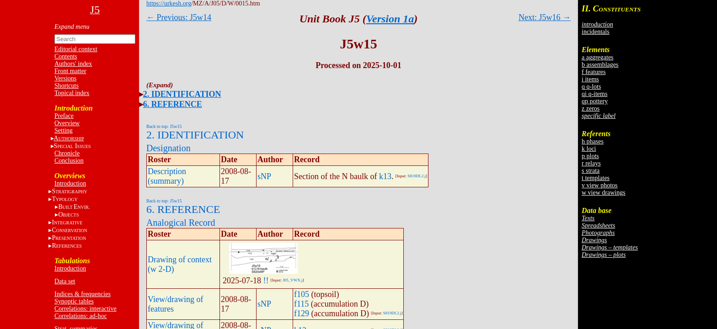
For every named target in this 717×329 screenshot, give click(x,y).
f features (593, 72)
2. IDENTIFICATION (182, 94)
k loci (589, 148)
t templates (596, 178)
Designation (168, 148)
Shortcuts (66, 85)
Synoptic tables (74, 301)
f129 (301, 313)
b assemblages (600, 64)
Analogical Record (180, 223)
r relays (591, 163)
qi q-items (594, 93)
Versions (65, 78)
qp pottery (595, 101)
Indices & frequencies (82, 294)
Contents (65, 56)
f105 (301, 294)
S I (72, 146)
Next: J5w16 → (545, 17)
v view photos (600, 185)
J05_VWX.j (292, 280)
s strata (590, 170)
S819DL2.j (416, 176)
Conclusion (69, 160)
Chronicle (67, 153)
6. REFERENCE (172, 104)
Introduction (70, 183)
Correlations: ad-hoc (80, 316)
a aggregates (598, 57)
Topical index (71, 93)
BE (74, 206)
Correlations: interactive (85, 308)
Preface (64, 115)
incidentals (596, 31)
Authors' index (73, 63)
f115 (301, 303)
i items (590, 79)
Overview (67, 123)
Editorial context (75, 49)
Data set (64, 281)
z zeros (590, 108)
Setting (63, 130)
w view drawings (604, 192)
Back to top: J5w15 (164, 126)
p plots (590, 156)
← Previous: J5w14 (178, 17)
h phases (593, 141)
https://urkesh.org (168, 3)
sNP (264, 176)
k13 (385, 176)
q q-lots (591, 86)
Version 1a (390, 19)
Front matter (70, 71)
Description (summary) (167, 176)
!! (266, 280)
